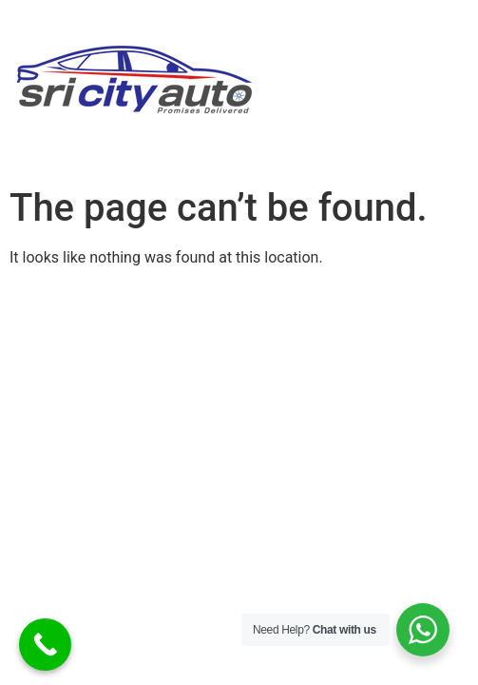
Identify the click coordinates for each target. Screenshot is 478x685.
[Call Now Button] (45, 644)
